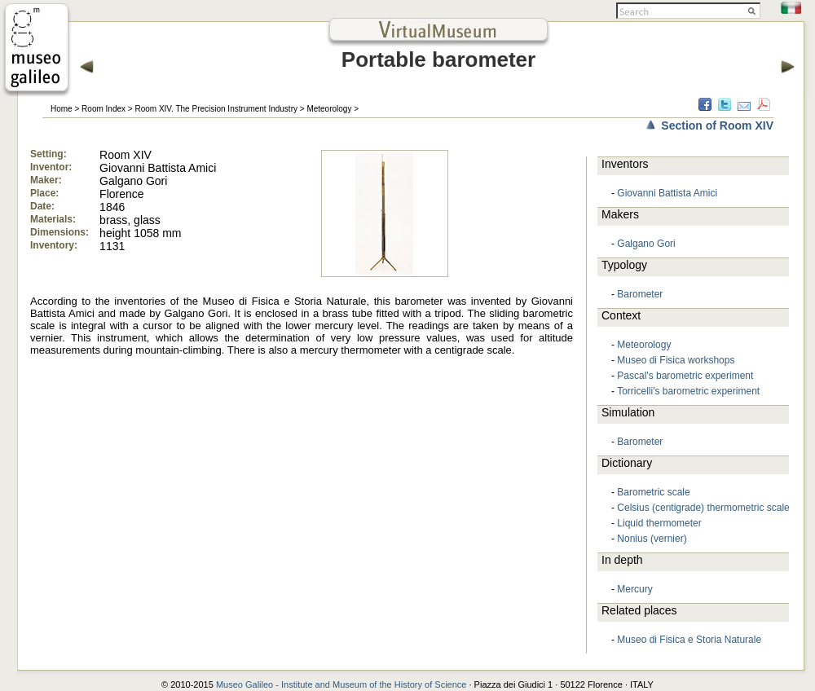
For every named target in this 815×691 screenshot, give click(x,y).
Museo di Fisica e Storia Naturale (689, 639)
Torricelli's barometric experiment (688, 391)
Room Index (104, 108)
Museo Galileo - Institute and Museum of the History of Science (341, 684)
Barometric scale (653, 492)
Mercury (634, 589)
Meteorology (328, 108)
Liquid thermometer (659, 523)
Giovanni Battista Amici (667, 193)
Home (62, 108)
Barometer (640, 294)
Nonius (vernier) (651, 538)
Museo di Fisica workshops (675, 360)
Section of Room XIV (717, 125)
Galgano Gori (646, 243)
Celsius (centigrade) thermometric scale (703, 507)
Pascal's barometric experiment (685, 375)
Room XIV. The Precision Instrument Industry (215, 108)
